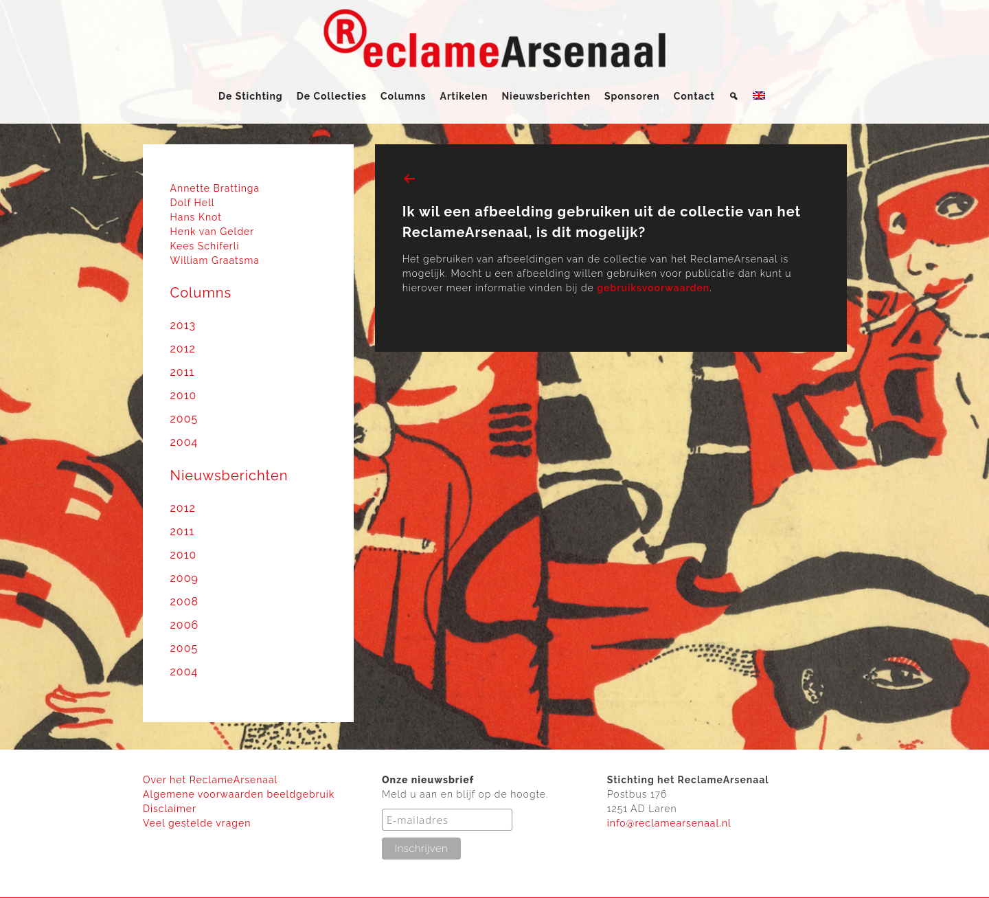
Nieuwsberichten (545, 96)
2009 (184, 578)
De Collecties (332, 96)
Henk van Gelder (212, 231)
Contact (694, 96)
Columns (403, 96)
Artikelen (464, 96)
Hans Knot (196, 217)
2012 (183, 348)
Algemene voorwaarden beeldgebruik (238, 794)
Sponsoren (632, 96)
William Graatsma (215, 260)
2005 (184, 418)
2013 (183, 325)
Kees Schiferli (205, 245)
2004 (184, 442)
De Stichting (250, 96)
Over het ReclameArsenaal (210, 779)
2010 (183, 395)
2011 (182, 372)
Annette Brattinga (215, 188)
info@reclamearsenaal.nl (669, 823)
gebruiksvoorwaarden (653, 287)
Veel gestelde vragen (197, 823)
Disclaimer (169, 808)
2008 (184, 601)
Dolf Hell (192, 202)
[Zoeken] (734, 96)
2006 (184, 624)
